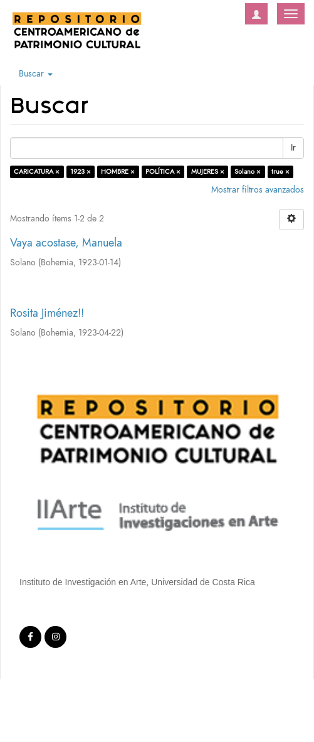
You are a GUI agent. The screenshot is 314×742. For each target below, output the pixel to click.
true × (280, 171)
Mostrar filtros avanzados (257, 190)
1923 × (80, 171)
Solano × (247, 171)
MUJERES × (207, 171)
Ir (293, 148)
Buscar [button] (36, 74)
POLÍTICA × (163, 171)
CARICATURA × (37, 171)
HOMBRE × (118, 171)
